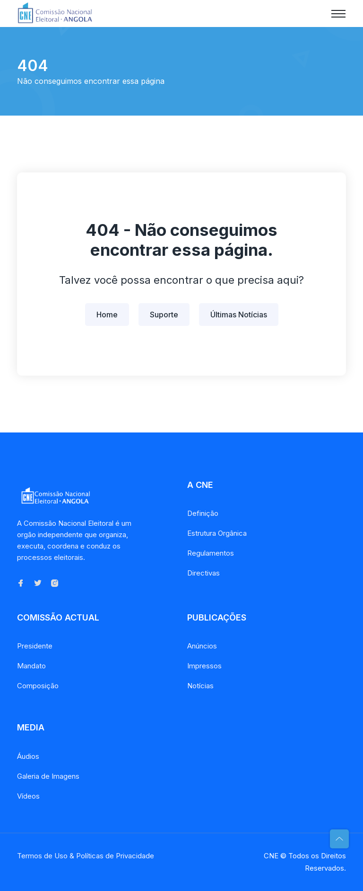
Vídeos (28, 796)
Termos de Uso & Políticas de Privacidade (85, 855)
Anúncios (202, 645)
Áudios (28, 756)
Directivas (203, 572)
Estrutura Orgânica (217, 533)
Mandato (31, 665)
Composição (38, 685)
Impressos (204, 665)
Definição (202, 513)
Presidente (34, 645)
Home (107, 314)
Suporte (164, 314)
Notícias (200, 685)
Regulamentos (210, 553)
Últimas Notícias (238, 314)
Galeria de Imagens (48, 776)
